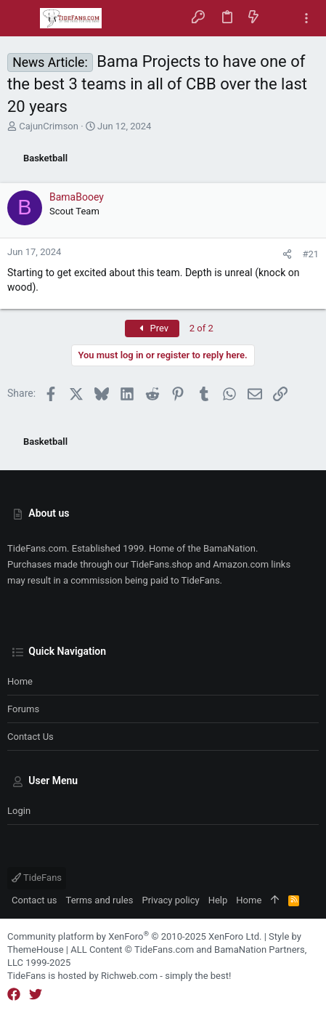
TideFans (37, 877)
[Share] (287, 254)
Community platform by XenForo (134, 936)
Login (18, 810)
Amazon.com (241, 564)
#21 (310, 254)
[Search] (280, 17)
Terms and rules (100, 900)
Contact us (30, 736)
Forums (23, 708)
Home (20, 681)
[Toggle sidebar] (306, 18)
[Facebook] (13, 994)
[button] (21, 18)
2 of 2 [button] (201, 328)
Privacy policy (170, 900)
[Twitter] (35, 994)
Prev (152, 328)
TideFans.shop (161, 564)
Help (218, 900)
